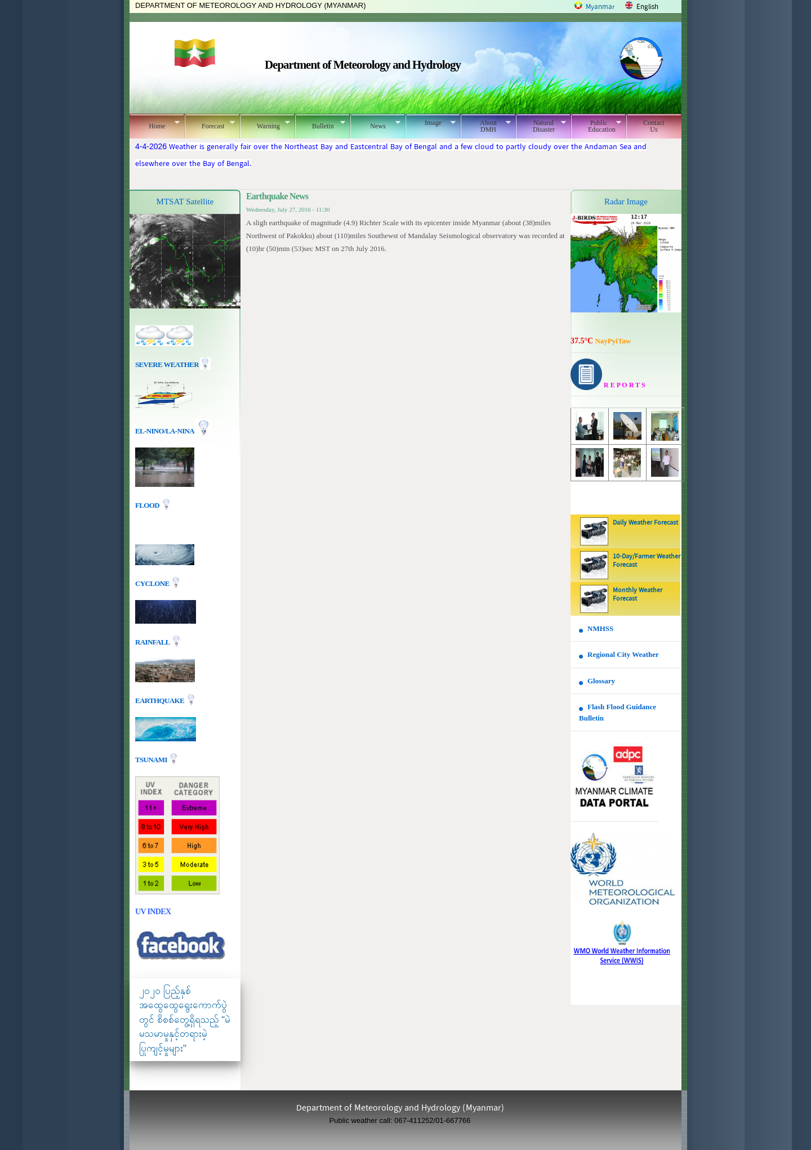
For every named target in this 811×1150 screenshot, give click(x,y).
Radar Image (626, 201)
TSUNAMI (151, 759)
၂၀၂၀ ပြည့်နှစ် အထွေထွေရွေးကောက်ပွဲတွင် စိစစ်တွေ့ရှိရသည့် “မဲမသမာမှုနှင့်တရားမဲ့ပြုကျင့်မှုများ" (184, 1020)
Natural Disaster (541, 126)
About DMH (486, 126)
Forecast (210, 124)
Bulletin (320, 124)
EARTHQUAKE (160, 700)
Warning (265, 124)
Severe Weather (173, 364)
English (647, 7)
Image (431, 123)
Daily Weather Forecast (645, 523)
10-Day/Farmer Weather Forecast (646, 561)
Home (155, 124)
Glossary (601, 681)
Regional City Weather (623, 654)
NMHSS (600, 628)
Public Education (596, 126)
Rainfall (153, 641)
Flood (148, 505)
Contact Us (653, 126)
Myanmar (600, 7)
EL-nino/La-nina (164, 431)
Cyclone (153, 583)
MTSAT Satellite (185, 201)
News (375, 124)
